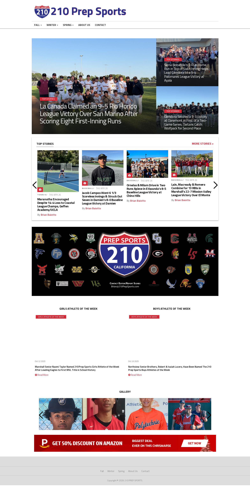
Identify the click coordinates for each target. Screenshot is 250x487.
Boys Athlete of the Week (144, 318)
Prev (35, 187)
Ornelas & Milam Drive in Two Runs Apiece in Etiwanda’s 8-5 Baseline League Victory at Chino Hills (146, 192)
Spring (67, 27)
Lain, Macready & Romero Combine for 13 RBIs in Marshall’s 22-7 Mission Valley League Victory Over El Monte (191, 191)
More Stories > (203, 145)
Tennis (41, 196)
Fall (37, 27)
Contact (100, 27)
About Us (84, 27)
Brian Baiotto (48, 217)
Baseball (87, 190)
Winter (51, 27)
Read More (42, 377)
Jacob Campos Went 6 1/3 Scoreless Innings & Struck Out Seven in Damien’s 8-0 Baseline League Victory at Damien (102, 200)
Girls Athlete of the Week (51, 318)
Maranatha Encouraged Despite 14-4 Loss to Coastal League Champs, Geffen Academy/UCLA (56, 206)
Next (216, 187)
